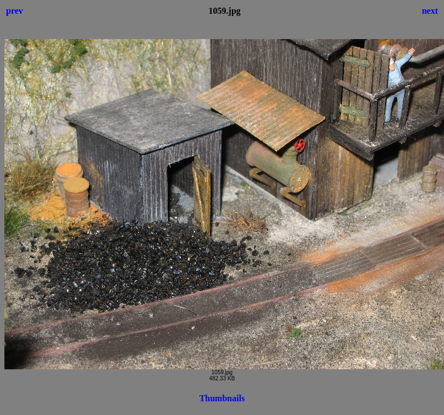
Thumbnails (222, 398)
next (430, 10)
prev (14, 10)
